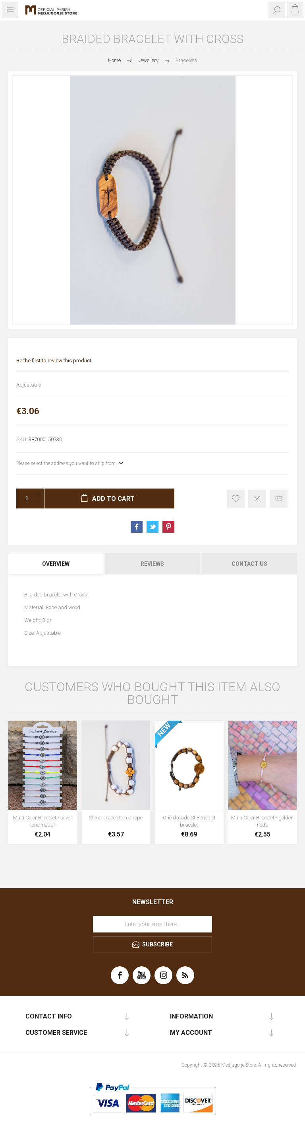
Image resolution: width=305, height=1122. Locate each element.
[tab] (56, 564)
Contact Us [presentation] (249, 564)
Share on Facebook (137, 527)
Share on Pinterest (168, 527)
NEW (164, 729)
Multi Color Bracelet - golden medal (262, 821)
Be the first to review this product (53, 361)
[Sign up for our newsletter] (152, 924)
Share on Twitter (152, 527)
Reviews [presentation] (152, 564)
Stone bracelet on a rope (116, 818)
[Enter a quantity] (24, 498)
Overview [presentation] (55, 564)
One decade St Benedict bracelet (189, 821)
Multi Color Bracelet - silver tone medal (42, 821)
